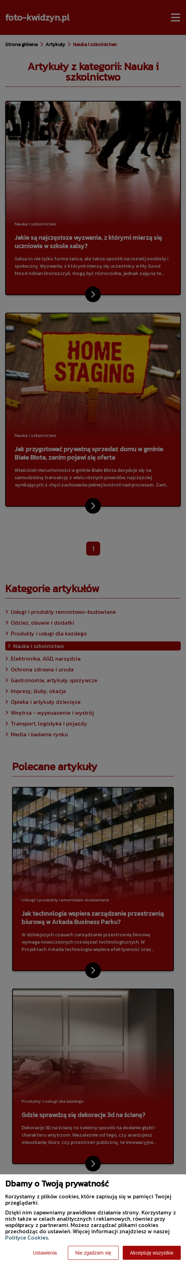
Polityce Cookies (26, 1237)
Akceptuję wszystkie (151, 1253)
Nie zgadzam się (93, 1253)
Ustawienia (45, 1253)
